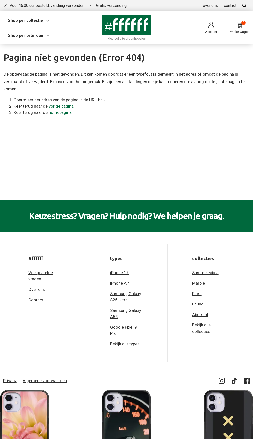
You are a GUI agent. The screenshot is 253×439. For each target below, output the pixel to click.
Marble (198, 283)
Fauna (197, 304)
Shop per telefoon (25, 35)
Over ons (36, 289)
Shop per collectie (25, 20)
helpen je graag (194, 216)
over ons (210, 5)
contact (230, 5)
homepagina (60, 112)
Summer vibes (205, 272)
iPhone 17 (119, 272)
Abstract (200, 314)
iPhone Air (119, 283)
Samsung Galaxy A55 (125, 313)
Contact (35, 299)
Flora (197, 293)
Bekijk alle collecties (201, 328)
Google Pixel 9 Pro (123, 330)
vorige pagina (61, 106)
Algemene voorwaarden (45, 380)
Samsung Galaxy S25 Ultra (125, 297)
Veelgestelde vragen (40, 276)
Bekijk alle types (125, 343)
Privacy (10, 380)
